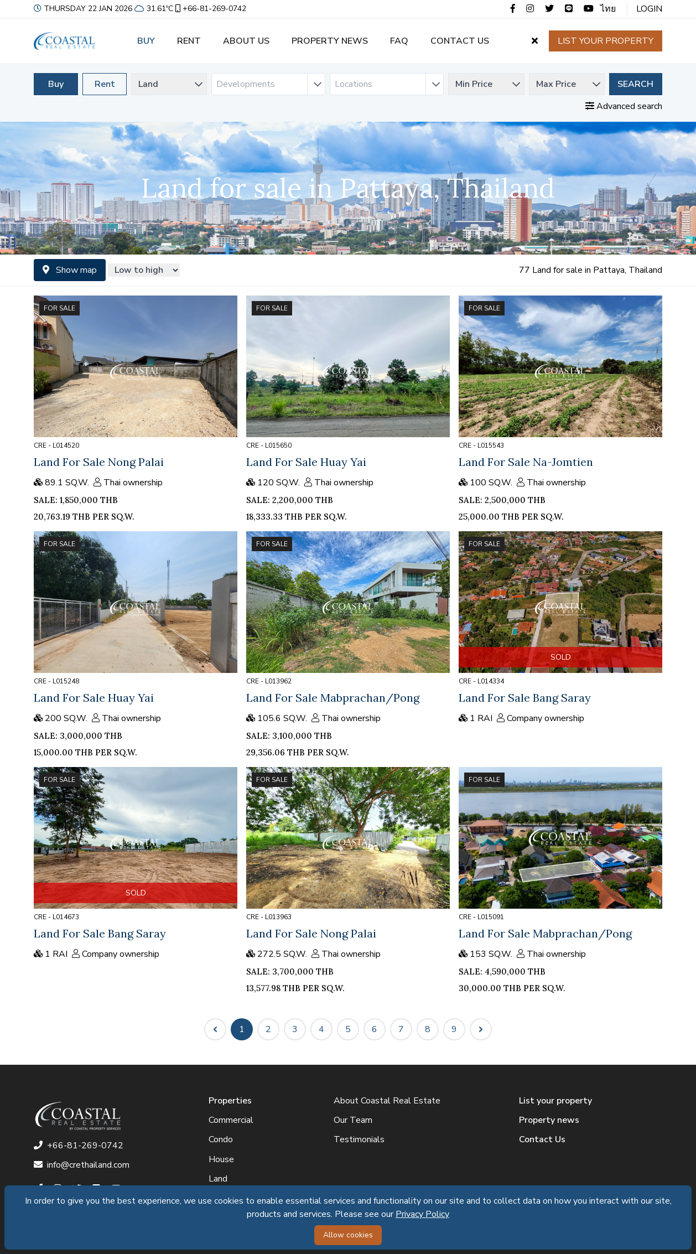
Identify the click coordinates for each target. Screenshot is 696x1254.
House (221, 1159)
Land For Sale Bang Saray (525, 697)
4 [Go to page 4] (321, 1029)
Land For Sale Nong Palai (99, 462)
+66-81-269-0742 (209, 8)
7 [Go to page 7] (401, 1029)
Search (635, 84)
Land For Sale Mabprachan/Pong (332, 697)
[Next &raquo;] (481, 1029)
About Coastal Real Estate (387, 1101)
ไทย (608, 9)
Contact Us (542, 1139)
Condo (221, 1139)
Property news (330, 41)
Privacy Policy (422, 1214)
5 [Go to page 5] (348, 1029)
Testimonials (359, 1139)
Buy (146, 41)
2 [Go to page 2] (268, 1029)
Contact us (459, 41)
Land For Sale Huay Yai (306, 462)
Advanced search (623, 106)
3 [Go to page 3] (295, 1029)
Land (218, 1179)
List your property (605, 41)
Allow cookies (348, 1235)
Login (649, 9)
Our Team (353, 1120)
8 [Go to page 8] (427, 1029)
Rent (189, 41)
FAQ (399, 41)
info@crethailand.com (81, 1165)
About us (246, 41)
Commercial (231, 1120)
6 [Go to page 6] (374, 1029)
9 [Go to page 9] (454, 1029)
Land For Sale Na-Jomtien (526, 462)
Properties (230, 1101)
